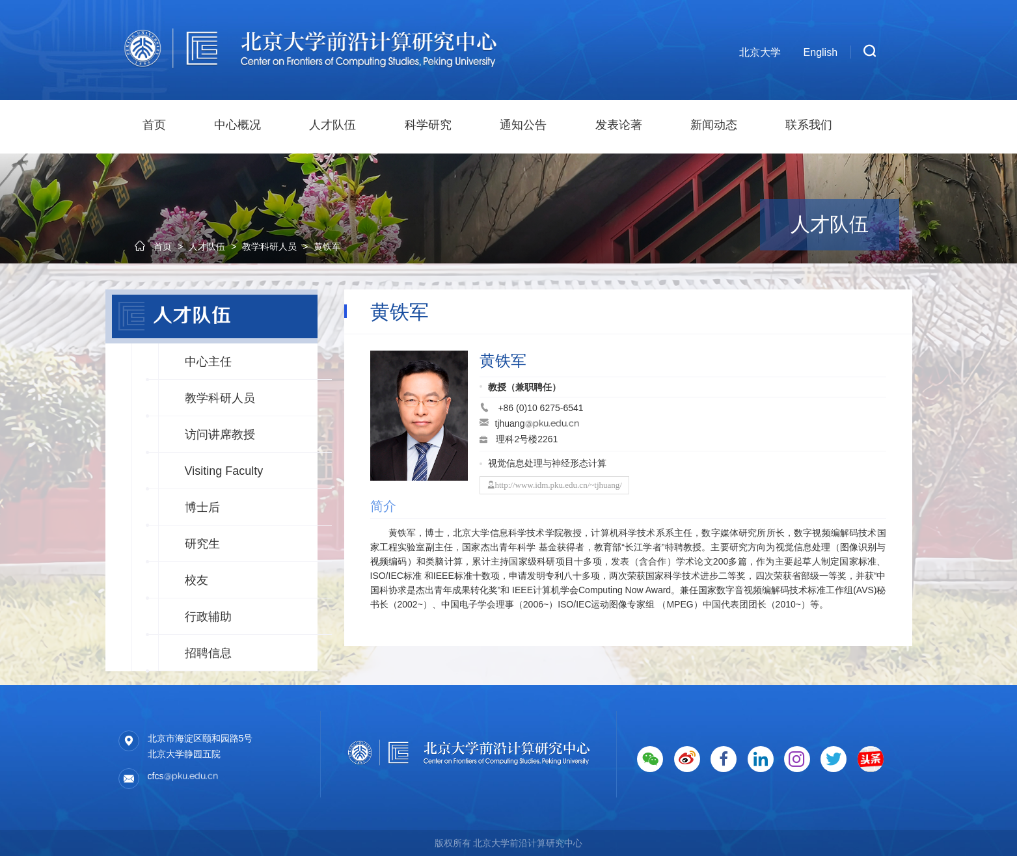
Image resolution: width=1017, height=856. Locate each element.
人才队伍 (332, 124)
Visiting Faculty (224, 470)
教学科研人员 (220, 398)
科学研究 (428, 124)
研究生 (202, 543)
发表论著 (618, 124)
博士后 (202, 507)
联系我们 (808, 124)
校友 (196, 580)
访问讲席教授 (220, 434)
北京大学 (760, 52)
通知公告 (523, 124)
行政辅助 (208, 616)
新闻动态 (713, 124)
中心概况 (237, 124)
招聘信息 (208, 653)
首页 (154, 124)
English (820, 52)
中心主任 (208, 361)
